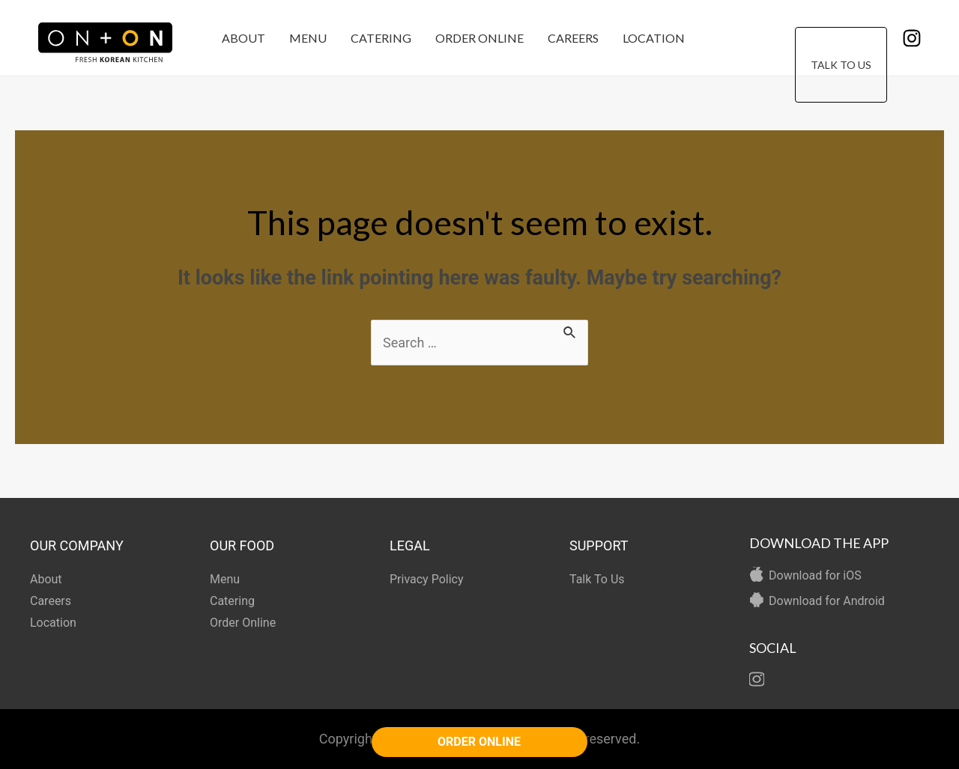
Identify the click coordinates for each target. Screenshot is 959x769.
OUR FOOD (242, 545)
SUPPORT (599, 545)
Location (654, 38)
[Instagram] (912, 38)
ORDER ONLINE (479, 742)
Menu (308, 38)
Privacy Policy (427, 579)
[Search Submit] (570, 330)
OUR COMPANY (77, 545)
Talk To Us (841, 38)
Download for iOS (815, 575)
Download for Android (827, 601)
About (243, 38)
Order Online (479, 38)
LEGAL (410, 545)
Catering (381, 38)
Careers (573, 38)
